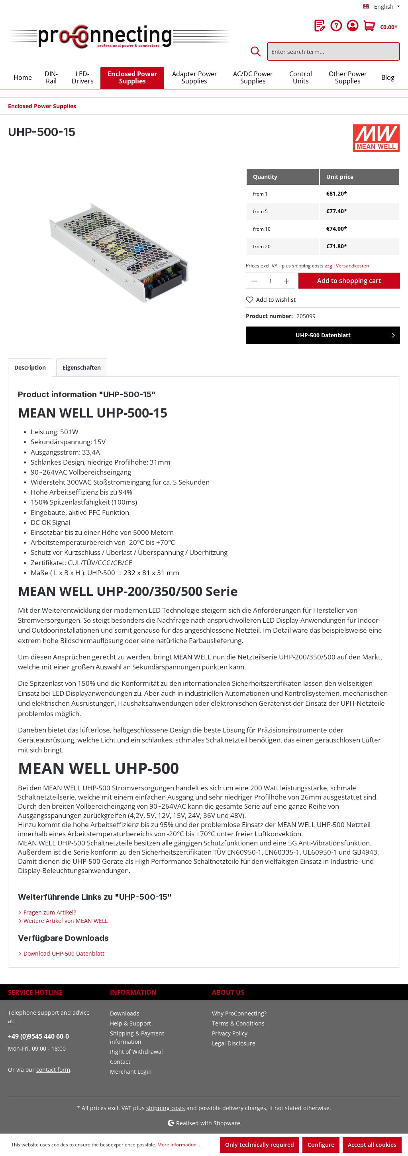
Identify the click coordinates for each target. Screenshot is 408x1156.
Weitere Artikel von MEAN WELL (65, 920)
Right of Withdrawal (136, 1051)
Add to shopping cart (349, 280)
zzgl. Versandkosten (347, 265)
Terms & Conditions (238, 1023)
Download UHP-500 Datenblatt (63, 953)
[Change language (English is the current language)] (381, 7)
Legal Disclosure (233, 1043)
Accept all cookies (372, 1144)
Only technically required (259, 1144)
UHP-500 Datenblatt (323, 335)
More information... (178, 1144)
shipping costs (165, 1108)
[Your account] (352, 25)
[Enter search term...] (333, 51)
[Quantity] (270, 281)
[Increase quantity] (287, 281)
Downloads (124, 1013)
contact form (53, 1069)
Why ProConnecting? (239, 1013)
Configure (321, 1144)
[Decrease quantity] (254, 281)
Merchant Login (131, 1071)
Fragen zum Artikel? (49, 912)
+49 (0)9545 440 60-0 (38, 1036)
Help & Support (130, 1023)
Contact (120, 1061)
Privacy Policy (229, 1033)
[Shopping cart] (380, 25)
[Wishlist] (320, 25)
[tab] (30, 367)
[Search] (256, 51)
